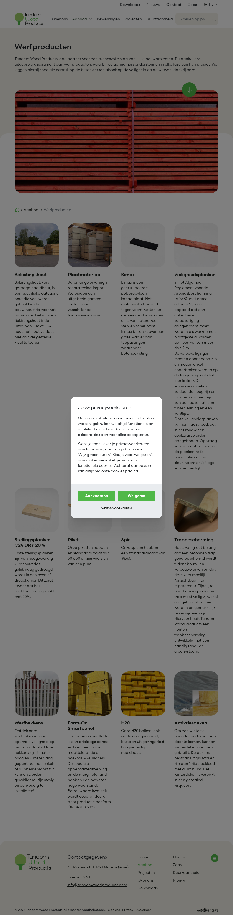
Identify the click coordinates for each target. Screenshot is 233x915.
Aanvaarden (96, 496)
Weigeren (136, 496)
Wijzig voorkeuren (116, 508)
